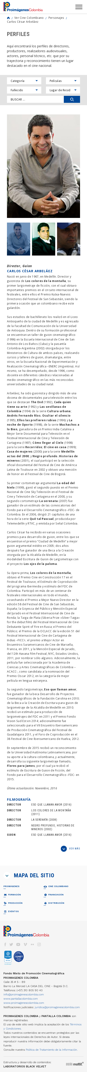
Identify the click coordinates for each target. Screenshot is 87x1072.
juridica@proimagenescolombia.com (57, 1007)
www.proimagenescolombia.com (23, 1002)
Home (8, 18)
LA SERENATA (39, 819)
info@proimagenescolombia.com (23, 994)
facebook (5, 944)
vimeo (25, 944)
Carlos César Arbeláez (22, 21)
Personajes (56, 17)
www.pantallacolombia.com (20, 998)
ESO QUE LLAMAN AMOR (46, 804)
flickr (32, 944)
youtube (18, 944)
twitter (11, 944)
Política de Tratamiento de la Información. (52, 1049)
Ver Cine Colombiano (29, 17)
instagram (39, 944)
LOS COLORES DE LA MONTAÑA (51, 810)
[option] (43, 166)
